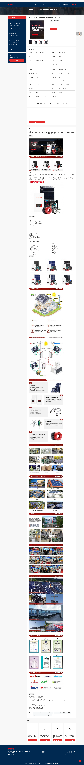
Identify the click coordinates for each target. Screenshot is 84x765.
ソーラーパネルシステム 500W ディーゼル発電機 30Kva (32, 736)
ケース (52, 751)
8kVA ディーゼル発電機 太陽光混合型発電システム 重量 (57, 736)
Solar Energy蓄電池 (12, 33)
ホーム (25, 11)
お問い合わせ (44, 754)
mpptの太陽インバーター (13, 37)
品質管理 (43, 752)
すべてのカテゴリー (68, 754)
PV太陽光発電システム (13, 20)
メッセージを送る (37, 122)
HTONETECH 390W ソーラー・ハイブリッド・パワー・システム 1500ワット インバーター (44, 736)
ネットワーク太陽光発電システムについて (15, 26)
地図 (51, 752)
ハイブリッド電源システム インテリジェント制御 (42, 715)
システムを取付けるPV (13, 42)
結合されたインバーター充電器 (14, 40)
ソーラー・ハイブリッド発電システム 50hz (62, 712)
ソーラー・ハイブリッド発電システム (33, 11)
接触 (62, 28)
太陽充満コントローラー (13, 35)
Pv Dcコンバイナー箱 (13, 44)
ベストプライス (53, 28)
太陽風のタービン (12, 49)
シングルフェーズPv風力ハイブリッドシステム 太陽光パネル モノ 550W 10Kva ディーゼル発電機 (69, 736)
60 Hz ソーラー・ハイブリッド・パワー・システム (43, 712)
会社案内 (43, 751)
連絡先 (16, 60)
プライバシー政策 (53, 754)
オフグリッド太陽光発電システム (15, 23)
